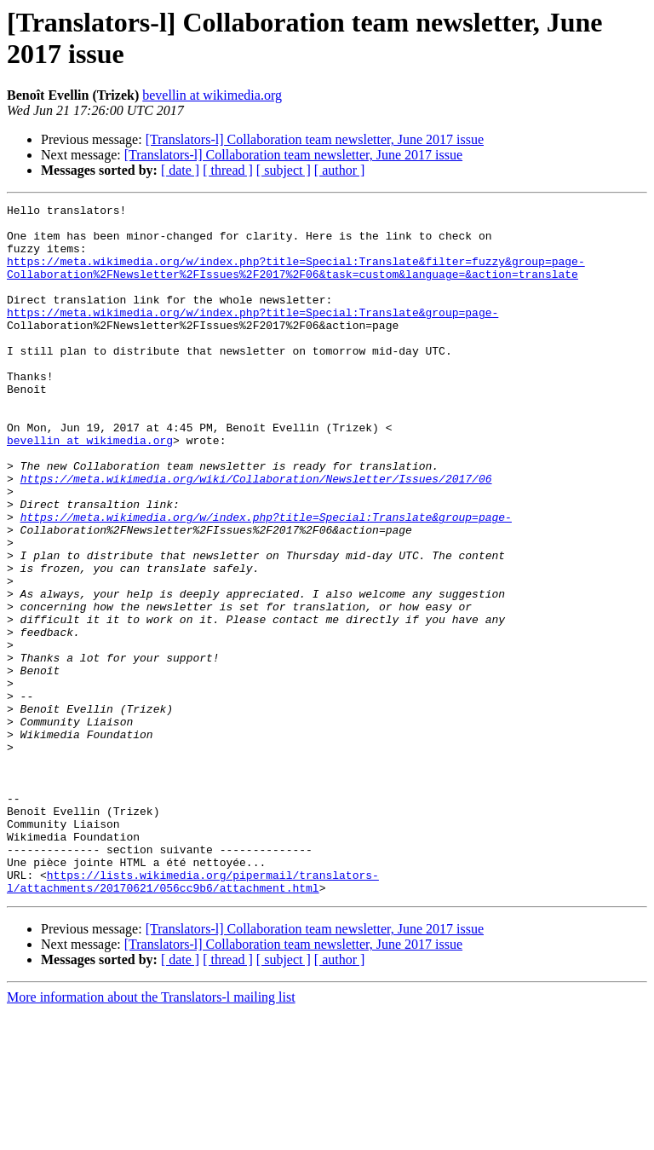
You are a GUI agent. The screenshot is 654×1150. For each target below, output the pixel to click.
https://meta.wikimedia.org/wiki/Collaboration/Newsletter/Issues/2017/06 (256, 534)
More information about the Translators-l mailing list (151, 1135)
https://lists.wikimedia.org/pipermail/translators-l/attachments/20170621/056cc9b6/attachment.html (193, 1018)
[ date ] (180, 170)
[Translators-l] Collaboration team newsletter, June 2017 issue (315, 139)
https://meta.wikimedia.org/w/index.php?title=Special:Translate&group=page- (252, 335)
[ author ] (339, 170)
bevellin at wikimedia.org (212, 95)
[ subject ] (283, 170)
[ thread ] (228, 170)
